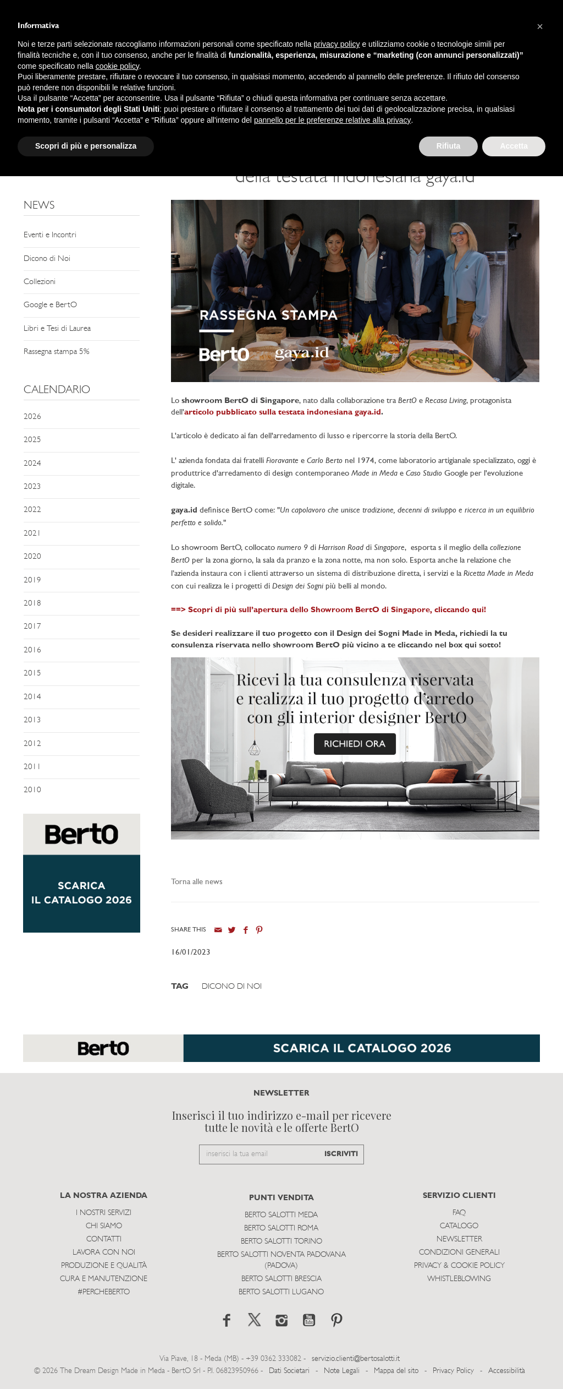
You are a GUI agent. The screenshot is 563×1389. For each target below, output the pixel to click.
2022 (32, 510)
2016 (32, 650)
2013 (32, 720)
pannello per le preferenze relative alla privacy (332, 120)
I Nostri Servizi (103, 1213)
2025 (32, 440)
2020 (32, 557)
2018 (32, 604)
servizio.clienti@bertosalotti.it (356, 1359)
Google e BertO (50, 305)
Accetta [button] (514, 145)
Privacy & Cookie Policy (459, 1266)
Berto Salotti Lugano (281, 1292)
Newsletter (459, 1239)
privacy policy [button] (337, 44)
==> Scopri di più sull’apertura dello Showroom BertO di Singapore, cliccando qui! (328, 610)
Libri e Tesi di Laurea (57, 329)
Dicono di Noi (47, 259)
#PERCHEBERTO (104, 1292)
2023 (32, 487)
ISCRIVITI (341, 1154)
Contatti (104, 1239)
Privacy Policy (453, 1371)
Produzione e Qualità (104, 1266)
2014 (32, 697)
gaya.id (368, 412)
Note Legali (342, 1371)
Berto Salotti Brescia (281, 1279)
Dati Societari (289, 1371)
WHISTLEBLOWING (459, 1279)
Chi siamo (104, 1226)
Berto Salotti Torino (281, 1242)
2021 (32, 534)
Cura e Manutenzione (103, 1279)
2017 (32, 627)
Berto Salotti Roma (281, 1228)
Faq (459, 1213)
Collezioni (40, 282)
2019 (32, 580)
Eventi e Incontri (50, 235)
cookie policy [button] (117, 66)
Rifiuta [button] (449, 145)
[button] (540, 26)
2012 (32, 744)
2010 (32, 790)
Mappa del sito (396, 1371)
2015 (32, 673)
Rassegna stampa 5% (56, 352)
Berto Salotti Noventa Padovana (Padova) (281, 1260)
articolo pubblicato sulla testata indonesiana (269, 412)
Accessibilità (506, 1371)
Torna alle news (197, 882)
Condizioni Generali (459, 1253)
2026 (32, 417)
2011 (32, 767)
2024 (32, 464)
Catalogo (459, 1226)
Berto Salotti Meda (281, 1215)
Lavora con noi (104, 1253)
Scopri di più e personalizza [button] (85, 145)
